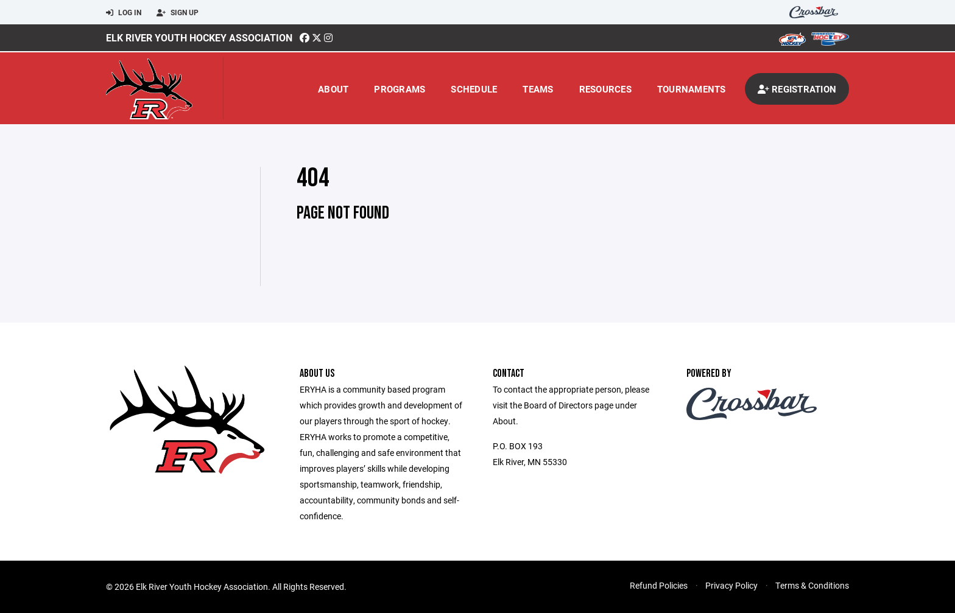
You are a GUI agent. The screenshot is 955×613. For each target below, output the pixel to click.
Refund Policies (659, 585)
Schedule (474, 89)
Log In (123, 12)
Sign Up (178, 12)
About (333, 89)
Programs (399, 89)
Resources (605, 89)
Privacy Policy (731, 585)
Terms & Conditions (812, 585)
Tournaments (691, 89)
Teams (538, 89)
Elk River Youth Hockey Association (199, 37)
